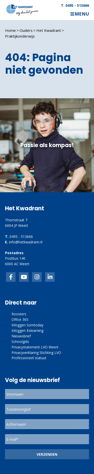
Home (10, 30)
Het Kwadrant (48, 30)
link (37, 277)
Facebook (11, 277)
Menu (82, 14)
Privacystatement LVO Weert (35, 347)
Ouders (26, 30)
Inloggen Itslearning (27, 330)
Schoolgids (20, 341)
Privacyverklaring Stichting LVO (36, 352)
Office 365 (20, 319)
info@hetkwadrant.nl (25, 242)
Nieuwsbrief (21, 336)
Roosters (19, 314)
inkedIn (24, 277)
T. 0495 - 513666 (75, 5)
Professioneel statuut (29, 357)
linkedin (50, 277)
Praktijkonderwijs (20, 36)
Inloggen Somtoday (27, 325)
